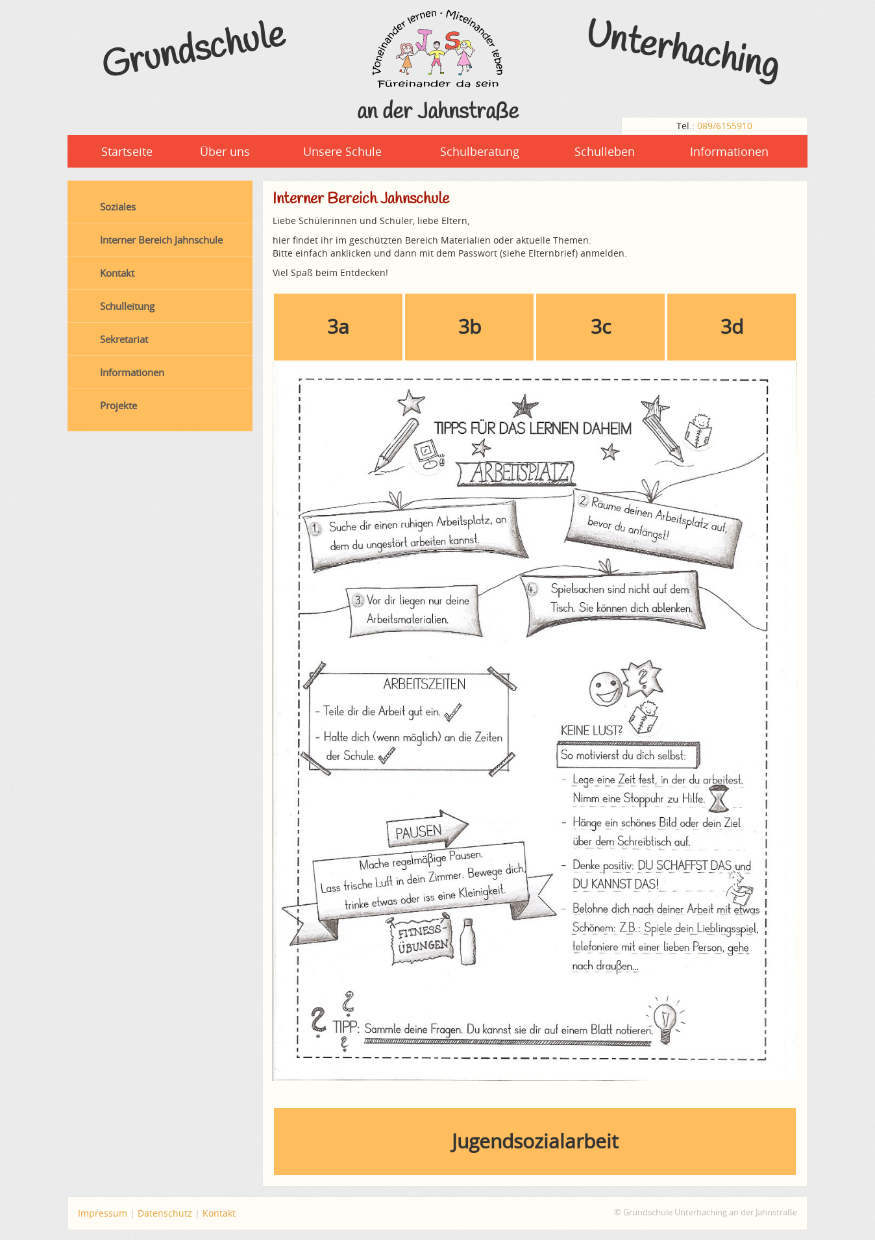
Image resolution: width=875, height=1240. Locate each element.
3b (469, 326)
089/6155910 (724, 126)
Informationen (729, 151)
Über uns (225, 151)
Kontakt (117, 272)
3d (732, 326)
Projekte (118, 405)
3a (338, 326)
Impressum (102, 1213)
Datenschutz (165, 1213)
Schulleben (604, 151)
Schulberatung (479, 151)
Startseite (127, 151)
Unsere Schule (342, 151)
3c (601, 326)
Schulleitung (127, 305)
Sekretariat (124, 339)
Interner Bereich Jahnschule (161, 239)
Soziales (118, 206)
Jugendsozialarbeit (535, 1141)
